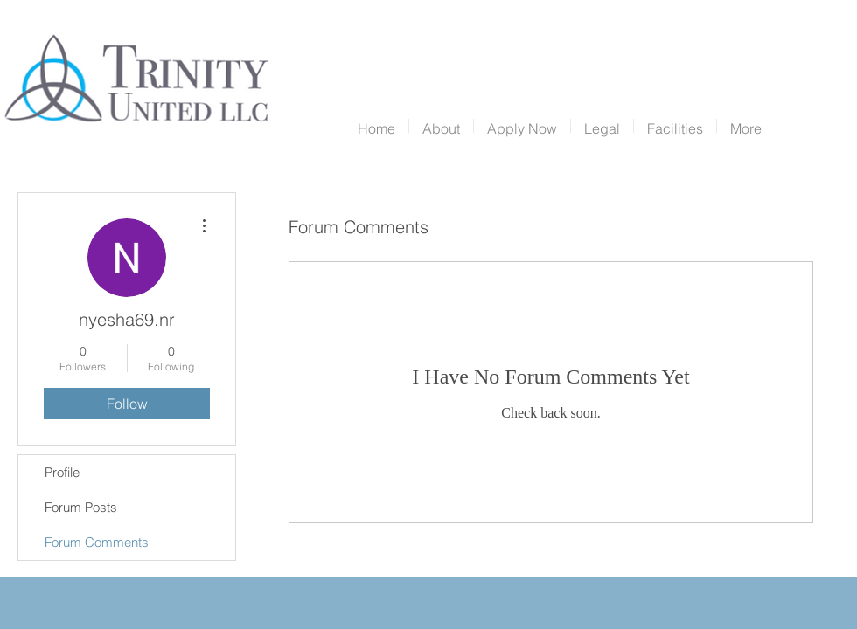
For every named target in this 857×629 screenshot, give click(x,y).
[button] (441, 126)
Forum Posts (81, 507)
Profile (62, 472)
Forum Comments (97, 542)
